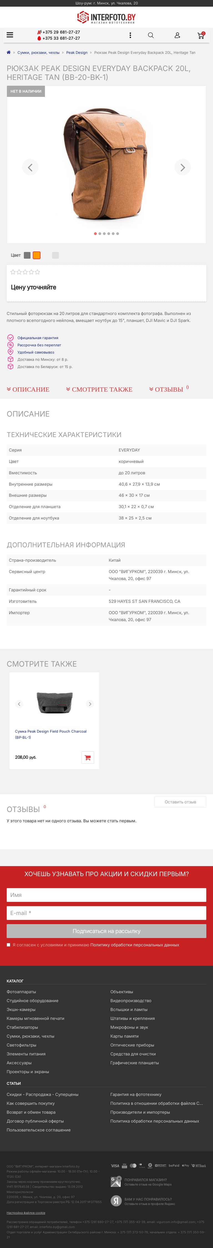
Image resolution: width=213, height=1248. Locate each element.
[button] (30, 165)
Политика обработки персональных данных (154, 1121)
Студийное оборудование (33, 1000)
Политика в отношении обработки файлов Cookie (158, 1103)
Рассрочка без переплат (39, 345)
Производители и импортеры (140, 1112)
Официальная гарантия (37, 338)
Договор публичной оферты (35, 1121)
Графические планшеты (134, 1062)
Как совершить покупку (31, 1103)
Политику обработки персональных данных (134, 944)
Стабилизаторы (22, 1027)
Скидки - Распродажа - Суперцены (42, 1094)
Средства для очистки (133, 1054)
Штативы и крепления (132, 1018)
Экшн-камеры (21, 1009)
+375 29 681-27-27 (58, 32)
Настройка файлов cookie (26, 1213)
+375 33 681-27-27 (58, 38)
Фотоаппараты (21, 991)
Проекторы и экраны (28, 1071)
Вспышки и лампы (129, 1009)
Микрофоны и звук (129, 1027)
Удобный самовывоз (35, 352)
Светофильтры (21, 1045)
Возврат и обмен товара (31, 1112)
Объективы (121, 991)
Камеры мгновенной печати (35, 1018)
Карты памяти (124, 1036)
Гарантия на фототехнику (135, 1094)
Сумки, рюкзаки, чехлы (30, 1036)
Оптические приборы (132, 1045)
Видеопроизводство (130, 1000)
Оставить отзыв (180, 802)
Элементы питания (26, 1054)
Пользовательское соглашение (39, 1130)
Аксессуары (19, 1062)
